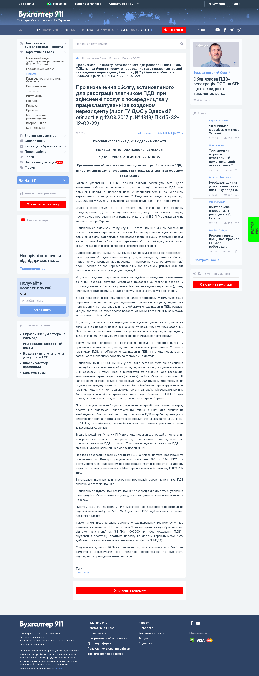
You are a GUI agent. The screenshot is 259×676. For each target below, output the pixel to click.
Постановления (36, 86)
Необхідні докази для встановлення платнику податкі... (224, 186)
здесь (58, 668)
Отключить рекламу (43, 204)
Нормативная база (39, 52)
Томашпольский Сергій (211, 73)
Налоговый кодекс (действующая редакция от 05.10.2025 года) (45, 61)
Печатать (146, 133)
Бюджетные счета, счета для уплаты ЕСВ (43, 355)
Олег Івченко (217, 145)
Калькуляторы (34, 373)
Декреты (32, 91)
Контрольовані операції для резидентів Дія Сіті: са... (221, 212)
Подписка (174, 29)
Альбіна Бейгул (218, 230)
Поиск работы (36, 152)
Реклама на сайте (151, 633)
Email (23, 294)
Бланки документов (40, 135)
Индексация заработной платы (42, 345)
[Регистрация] (216, 4)
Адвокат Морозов (220, 177)
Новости (144, 622)
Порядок (32, 100)
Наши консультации (41, 162)
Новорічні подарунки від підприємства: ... (40, 258)
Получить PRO (97, 622)
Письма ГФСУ (84, 572)
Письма (31, 73)
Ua (198, 29)
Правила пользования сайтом (108, 648)
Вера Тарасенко (218, 120)
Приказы (32, 105)
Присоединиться (33, 269)
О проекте (145, 627)
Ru (203, 29)
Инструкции (34, 96)
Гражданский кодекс (40, 68)
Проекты (32, 110)
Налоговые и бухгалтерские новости (44, 45)
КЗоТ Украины (35, 127)
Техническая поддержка (105, 653)
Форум (30, 167)
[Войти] (235, 4)
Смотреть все (206, 260)
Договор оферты (99, 643)
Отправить (43, 310)
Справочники (35, 141)
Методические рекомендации (36, 117)
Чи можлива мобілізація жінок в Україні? (224, 129)
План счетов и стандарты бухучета (43, 80)
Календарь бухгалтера (43, 146)
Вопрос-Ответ (36, 123)
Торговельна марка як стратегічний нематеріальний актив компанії (222, 158)
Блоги (29, 157)
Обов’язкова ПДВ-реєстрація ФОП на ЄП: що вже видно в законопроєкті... (216, 86)
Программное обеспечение (107, 638)
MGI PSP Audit (217, 202)
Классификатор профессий (35, 365)
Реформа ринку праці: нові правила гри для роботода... (224, 241)
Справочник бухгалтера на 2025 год (44, 336)
